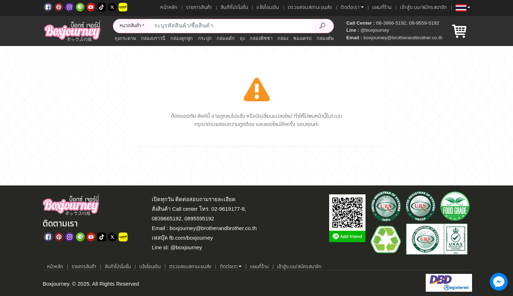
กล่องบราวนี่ (153, 38)
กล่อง (283, 38)
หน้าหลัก (168, 7)
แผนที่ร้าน (382, 7)
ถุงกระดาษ (125, 38)
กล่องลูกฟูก (181, 38)
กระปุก (205, 38)
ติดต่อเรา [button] (350, 7)
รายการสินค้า (199, 7)
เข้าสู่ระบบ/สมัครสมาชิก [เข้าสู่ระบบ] (423, 7)
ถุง (242, 38)
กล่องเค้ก (226, 38)
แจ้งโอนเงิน (267, 7)
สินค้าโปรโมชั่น (234, 7)
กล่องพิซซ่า (261, 38)
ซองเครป (302, 38)
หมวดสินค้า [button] (130, 25)
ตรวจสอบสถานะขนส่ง (310, 7)
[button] (463, 7)
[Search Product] (322, 26)
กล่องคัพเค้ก (329, 38)
